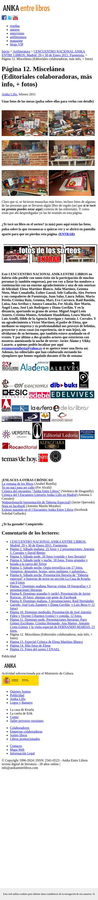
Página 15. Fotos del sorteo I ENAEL (35, 649)
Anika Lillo (9, 94)
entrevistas (17, 33)
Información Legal (22, 753)
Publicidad (17, 695)
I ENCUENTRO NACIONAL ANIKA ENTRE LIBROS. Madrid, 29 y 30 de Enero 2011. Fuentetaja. (43, 53)
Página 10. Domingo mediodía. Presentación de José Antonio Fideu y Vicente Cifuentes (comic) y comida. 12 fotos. (50, 614)
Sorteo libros (18, 735)
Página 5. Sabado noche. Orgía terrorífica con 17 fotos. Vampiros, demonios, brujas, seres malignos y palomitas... (48, 569)
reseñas (15, 26)
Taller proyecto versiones (26, 721)
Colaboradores (19, 728)
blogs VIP (16, 44)
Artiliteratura (21, 51)
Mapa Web (17, 749)
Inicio (5, 51)
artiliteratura (18, 37)
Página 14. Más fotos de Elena (30, 645)
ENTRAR (67, 234)
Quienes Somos (20, 691)
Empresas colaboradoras (26, 731)
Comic (14, 717)
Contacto (16, 746)
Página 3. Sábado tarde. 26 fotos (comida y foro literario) (48, 556)
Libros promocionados (25, 739)
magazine (16, 40)
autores (15, 29)
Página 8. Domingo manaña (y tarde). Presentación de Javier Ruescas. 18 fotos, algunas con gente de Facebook (50, 595)
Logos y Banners (21, 702)
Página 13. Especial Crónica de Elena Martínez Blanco (46, 642)
